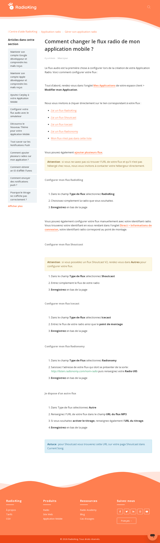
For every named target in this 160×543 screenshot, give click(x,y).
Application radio (51, 31)
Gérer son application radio (81, 31)
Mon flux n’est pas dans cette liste (71, 138)
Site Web (48, 514)
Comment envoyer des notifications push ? (20, 181)
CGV (8, 518)
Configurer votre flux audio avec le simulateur (19, 113)
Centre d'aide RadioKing (23, 31)
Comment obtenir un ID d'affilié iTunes (21, 168)
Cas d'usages (87, 518)
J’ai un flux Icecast (61, 124)
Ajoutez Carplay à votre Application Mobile (19, 98)
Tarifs (9, 514)
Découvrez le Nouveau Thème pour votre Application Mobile (20, 129)
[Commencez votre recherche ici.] (149, 6)
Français (126, 520)
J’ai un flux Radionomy (64, 131)
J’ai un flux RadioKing (64, 110)
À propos (11, 509)
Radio (46, 509)
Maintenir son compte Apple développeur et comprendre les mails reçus (18, 80)
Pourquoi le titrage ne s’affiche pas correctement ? (20, 196)
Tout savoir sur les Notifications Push (20, 143)
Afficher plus (15, 206)
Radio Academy (88, 509)
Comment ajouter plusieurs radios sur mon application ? (20, 156)
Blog (82, 514)
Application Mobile (52, 518)
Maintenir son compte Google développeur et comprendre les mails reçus (18, 58)
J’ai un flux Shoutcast (63, 117)
